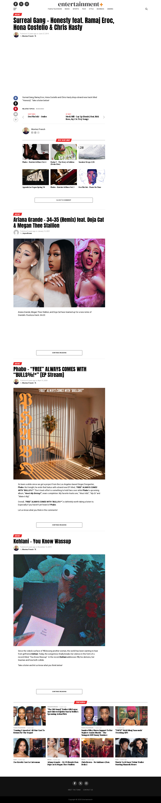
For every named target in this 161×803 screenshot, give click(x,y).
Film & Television (55, 9)
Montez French (28, 36)
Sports (76, 9)
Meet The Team (74, 790)
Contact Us (88, 790)
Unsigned (40, 109)
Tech (84, 9)
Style (91, 9)
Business (100, 9)
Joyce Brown (27, 233)
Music (67, 9)
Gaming (110, 9)
